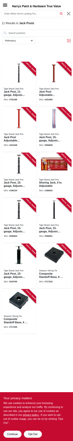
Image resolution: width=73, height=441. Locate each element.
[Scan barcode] (68, 13)
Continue (12, 434)
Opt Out (32, 434)
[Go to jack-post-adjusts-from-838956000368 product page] (54, 220)
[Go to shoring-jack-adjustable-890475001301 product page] (54, 175)
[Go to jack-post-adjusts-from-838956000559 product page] (19, 220)
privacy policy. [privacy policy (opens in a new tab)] (31, 415)
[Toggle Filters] (69, 41)
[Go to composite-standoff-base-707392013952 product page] (19, 311)
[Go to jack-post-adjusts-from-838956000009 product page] (54, 129)
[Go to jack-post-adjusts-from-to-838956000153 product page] (19, 266)
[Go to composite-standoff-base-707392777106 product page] (54, 266)
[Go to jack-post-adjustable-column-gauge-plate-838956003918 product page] (54, 84)
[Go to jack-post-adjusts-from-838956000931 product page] (19, 175)
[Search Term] (33, 13)
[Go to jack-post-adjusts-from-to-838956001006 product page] (19, 84)
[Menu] (5, 5)
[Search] (61, 13)
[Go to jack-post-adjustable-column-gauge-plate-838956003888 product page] (19, 129)
